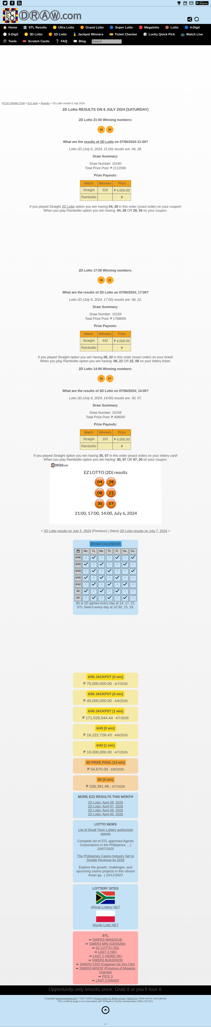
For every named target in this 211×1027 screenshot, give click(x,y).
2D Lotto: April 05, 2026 (105, 814)
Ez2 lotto (33, 103)
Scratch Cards (38, 41)
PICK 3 (107, 976)
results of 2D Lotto (99, 142)
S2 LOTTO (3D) (107, 948)
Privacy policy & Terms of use (109, 998)
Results (45, 103)
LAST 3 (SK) (107, 952)
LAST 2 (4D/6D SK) (107, 956)
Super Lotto (124, 27)
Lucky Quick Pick (162, 34)
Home (12, 27)
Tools (12, 41)
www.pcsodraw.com (66, 998)
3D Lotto (36, 34)
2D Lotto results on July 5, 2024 (67, 531)
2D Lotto (60, 34)
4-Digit (195, 27)
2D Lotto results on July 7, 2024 (143, 531)
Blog (82, 41)
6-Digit (13, 34)
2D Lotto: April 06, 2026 (105, 810)
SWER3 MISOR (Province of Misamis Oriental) (107, 970)
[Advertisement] (105, 74)
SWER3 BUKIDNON (107, 960)
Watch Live (194, 34)
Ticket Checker (126, 34)
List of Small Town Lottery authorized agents (105, 832)
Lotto (174, 27)
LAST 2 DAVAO (107, 980)
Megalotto (151, 27)
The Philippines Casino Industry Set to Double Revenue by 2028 (105, 858)
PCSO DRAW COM (13, 103)
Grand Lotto (95, 27)
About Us (132, 998)
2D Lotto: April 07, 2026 (105, 806)
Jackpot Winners (90, 34)
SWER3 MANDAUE (107, 940)
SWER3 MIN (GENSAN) (107, 944)
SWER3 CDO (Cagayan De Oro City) (107, 964)
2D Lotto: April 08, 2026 (105, 802)
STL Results (38, 27)
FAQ (64, 41)
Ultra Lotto (66, 27)
